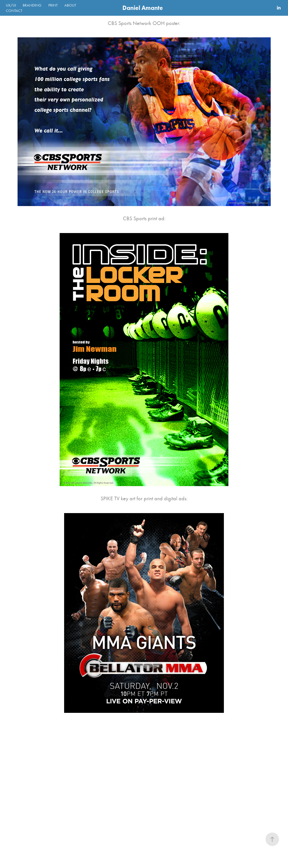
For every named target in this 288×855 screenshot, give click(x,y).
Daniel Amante (142, 7)
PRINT (53, 5)
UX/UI (11, 5)
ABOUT (70, 5)
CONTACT (14, 10)
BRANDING (32, 5)
